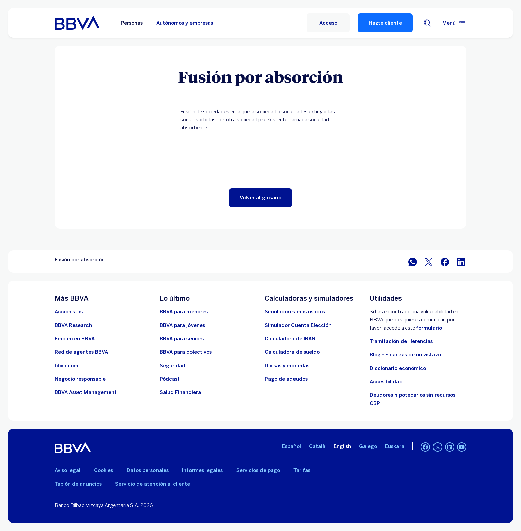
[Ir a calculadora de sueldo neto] (292, 352)
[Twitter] (437, 447)
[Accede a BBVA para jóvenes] (182, 325)
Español (291, 446)
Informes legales (202, 470)
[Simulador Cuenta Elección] (298, 325)
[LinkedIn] (449, 447)
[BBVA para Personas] (77, 23)
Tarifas (301, 470)
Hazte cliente (385, 23)
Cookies (103, 470)
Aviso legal (67, 470)
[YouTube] (461, 447)
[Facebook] (425, 447)
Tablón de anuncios (78, 484)
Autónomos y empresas (184, 23)
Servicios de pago (258, 470)
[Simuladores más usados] (295, 312)
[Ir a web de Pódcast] (170, 379)
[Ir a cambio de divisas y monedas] (287, 366)
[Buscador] (427, 23)
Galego (368, 446)
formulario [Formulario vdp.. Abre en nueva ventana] (429, 328)
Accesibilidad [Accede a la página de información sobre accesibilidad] (386, 382)
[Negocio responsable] (80, 379)
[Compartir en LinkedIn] (461, 261)
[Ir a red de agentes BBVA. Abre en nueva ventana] (81, 352)
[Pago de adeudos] (286, 379)
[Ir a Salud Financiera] (180, 392)
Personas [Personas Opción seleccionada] (132, 23)
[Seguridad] (172, 366)
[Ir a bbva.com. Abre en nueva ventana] (66, 366)
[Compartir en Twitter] (428, 261)
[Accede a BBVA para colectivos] (186, 352)
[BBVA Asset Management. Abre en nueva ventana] (86, 392)
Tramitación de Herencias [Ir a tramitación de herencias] (401, 341)
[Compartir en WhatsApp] (412, 261)
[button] (260, 197)
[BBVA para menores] (184, 312)
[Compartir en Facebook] (445, 261)
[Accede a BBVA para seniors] (182, 339)
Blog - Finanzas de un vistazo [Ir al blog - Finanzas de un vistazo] (405, 355)
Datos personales (148, 470)
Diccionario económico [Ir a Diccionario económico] (398, 368)
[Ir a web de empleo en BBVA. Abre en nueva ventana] (75, 339)
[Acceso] (328, 22)
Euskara (394, 446)
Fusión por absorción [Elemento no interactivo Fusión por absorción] (80, 260)
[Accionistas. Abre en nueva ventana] (69, 312)
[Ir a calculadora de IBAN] (290, 339)
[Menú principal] (454, 22)
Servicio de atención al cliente (152, 484)
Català (317, 446)
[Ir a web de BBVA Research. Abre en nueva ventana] (73, 325)
